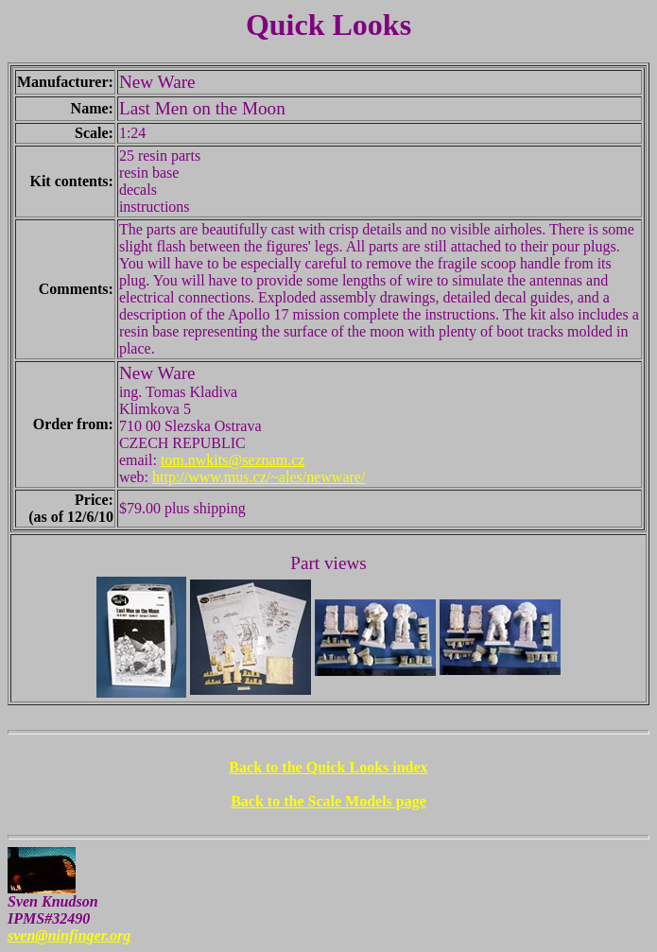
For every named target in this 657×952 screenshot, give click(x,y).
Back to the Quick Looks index (328, 767)
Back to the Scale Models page (328, 801)
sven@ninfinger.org (69, 935)
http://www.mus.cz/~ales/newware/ (258, 477)
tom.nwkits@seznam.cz (232, 460)
